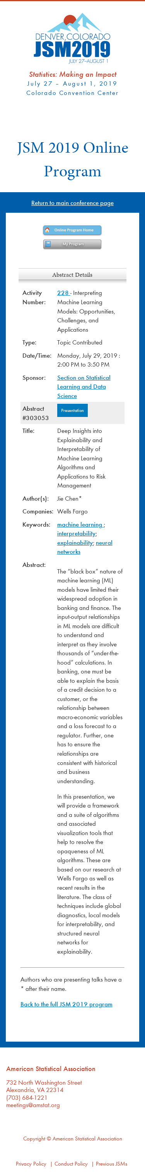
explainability (75, 542)
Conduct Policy (71, 1163)
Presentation (72, 410)
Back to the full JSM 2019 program (66, 1003)
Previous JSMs (111, 1163)
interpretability (76, 533)
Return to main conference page (72, 202)
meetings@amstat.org (33, 1105)
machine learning (80, 524)
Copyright (34, 1138)
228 (63, 292)
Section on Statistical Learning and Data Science (84, 386)
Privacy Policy (31, 1163)
